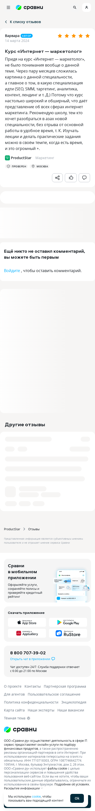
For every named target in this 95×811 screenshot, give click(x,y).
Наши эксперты (41, 710)
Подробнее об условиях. (72, 784)
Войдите (12, 270)
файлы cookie (57, 768)
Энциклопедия (73, 702)
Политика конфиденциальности (31, 702)
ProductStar (12, 529)
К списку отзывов (22, 21)
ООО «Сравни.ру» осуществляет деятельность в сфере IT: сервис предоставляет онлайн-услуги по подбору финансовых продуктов (46, 744)
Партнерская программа (65, 686)
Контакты (32, 686)
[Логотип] (47, 730)
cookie (36, 796)
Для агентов (14, 694)
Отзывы (34, 529)
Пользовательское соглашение (54, 694)
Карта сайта (14, 710)
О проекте (13, 686)
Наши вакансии (70, 710)
